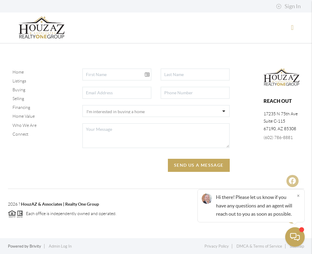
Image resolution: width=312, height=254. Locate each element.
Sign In (288, 6)
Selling (18, 98)
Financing (21, 107)
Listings (19, 80)
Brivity (35, 246)
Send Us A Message (199, 165)
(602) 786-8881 (278, 137)
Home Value (23, 116)
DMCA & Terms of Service (259, 246)
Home (18, 72)
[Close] (298, 195)
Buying (18, 89)
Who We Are (24, 125)
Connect (20, 134)
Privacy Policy (216, 246)
